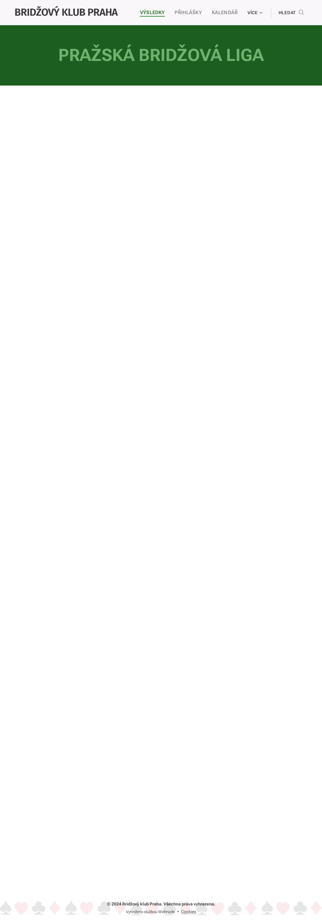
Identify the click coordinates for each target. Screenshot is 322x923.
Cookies (188, 911)
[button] (291, 12)
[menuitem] (158, 12)
